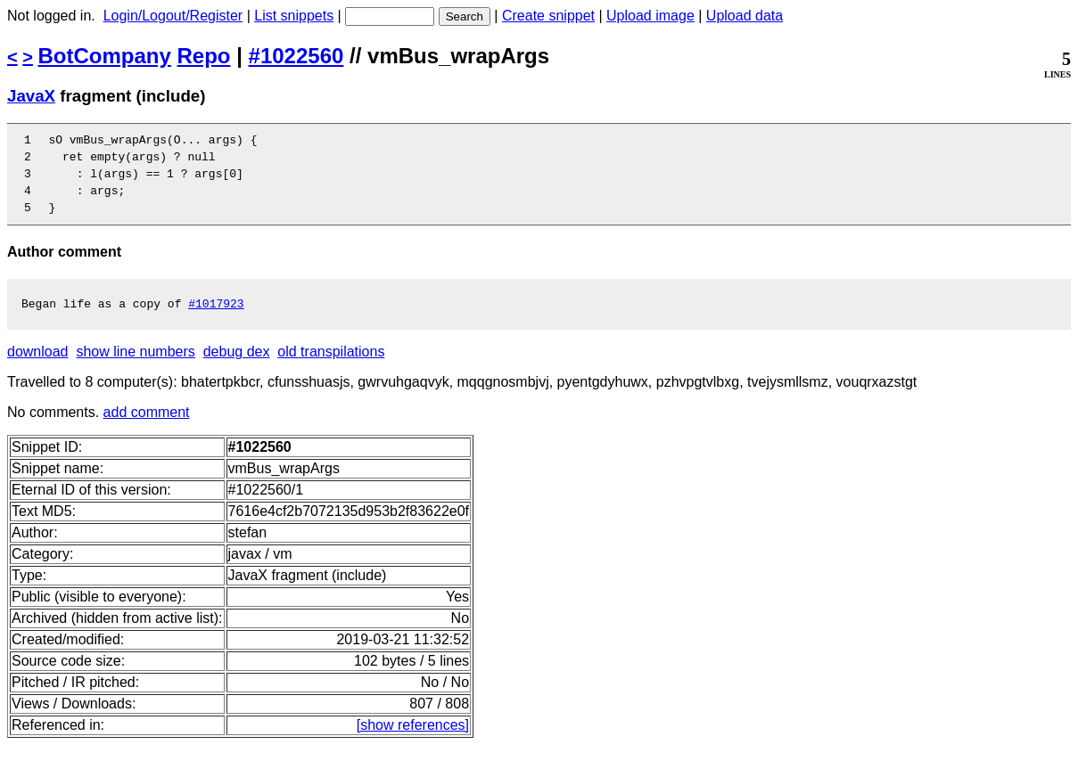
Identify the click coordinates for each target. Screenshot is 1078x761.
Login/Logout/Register (173, 15)
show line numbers (135, 367)
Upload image (650, 15)
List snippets (293, 15)
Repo (204, 56)
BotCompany (104, 56)
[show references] (413, 741)
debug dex (236, 367)
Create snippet (548, 15)
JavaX (31, 95)
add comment (146, 428)
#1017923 (215, 319)
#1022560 (296, 56)
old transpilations (330, 367)
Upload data (744, 15)
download (38, 367)
